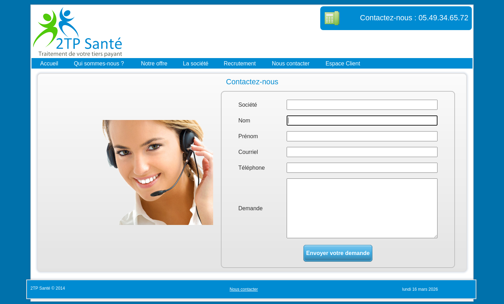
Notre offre (154, 63)
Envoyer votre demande (338, 253)
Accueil (49, 63)
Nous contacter (291, 63)
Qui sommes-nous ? (99, 63)
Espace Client (343, 63)
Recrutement (240, 63)
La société (196, 63)
